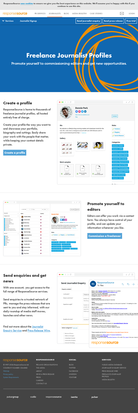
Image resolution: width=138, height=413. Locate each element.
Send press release (113, 20)
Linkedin (73, 374)
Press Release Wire (38, 330)
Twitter (72, 368)
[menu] (122, 13)
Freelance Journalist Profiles (111, 375)
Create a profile (14, 152)
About (39, 371)
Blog (66, 13)
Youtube (73, 377)
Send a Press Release (45, 374)
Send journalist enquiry (88, 20)
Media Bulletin (79, 13)
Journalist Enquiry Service (114, 368)
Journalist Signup (28, 20)
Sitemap (6, 371)
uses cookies (26, 3)
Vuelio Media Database (112, 364)
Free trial (131, 20)
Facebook (73, 371)
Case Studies (96, 13)
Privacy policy (8, 374)
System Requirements (11, 377)
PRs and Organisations (47, 364)
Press (38, 377)
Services (9, 20)
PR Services (40, 13)
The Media (40, 368)
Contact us (41, 383)
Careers (39, 380)
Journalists (55, 13)
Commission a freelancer (105, 236)
